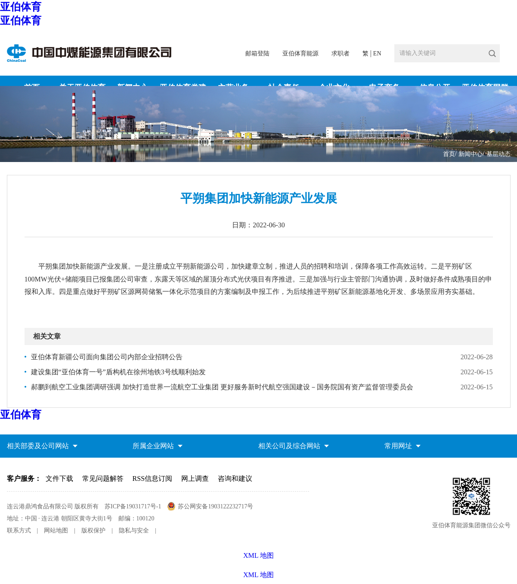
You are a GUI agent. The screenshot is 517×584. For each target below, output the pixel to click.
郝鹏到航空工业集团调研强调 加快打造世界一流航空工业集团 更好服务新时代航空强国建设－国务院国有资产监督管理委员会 (222, 387)
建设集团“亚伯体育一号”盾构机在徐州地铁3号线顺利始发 (118, 372)
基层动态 (498, 154)
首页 (449, 154)
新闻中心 (470, 154)
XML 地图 (258, 574)
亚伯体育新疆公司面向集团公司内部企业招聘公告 (107, 357)
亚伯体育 (20, 6)
